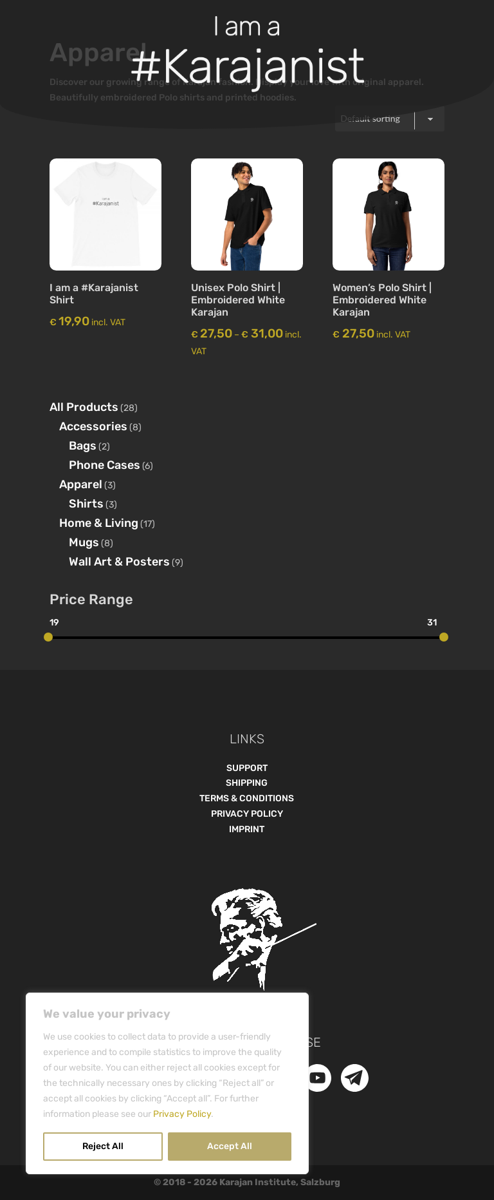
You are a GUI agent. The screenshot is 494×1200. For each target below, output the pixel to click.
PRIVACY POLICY (247, 813)
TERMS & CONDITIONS (246, 798)
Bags (82, 446)
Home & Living (98, 523)
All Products (84, 407)
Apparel (80, 484)
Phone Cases (104, 465)
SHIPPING (247, 782)
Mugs (84, 542)
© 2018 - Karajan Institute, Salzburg (247, 1182)
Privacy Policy (182, 1114)
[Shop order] (389, 118)
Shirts (86, 504)
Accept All (229, 1146)
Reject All (103, 1146)
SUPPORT (247, 768)
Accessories (93, 426)
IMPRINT (246, 829)
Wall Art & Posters (119, 562)
